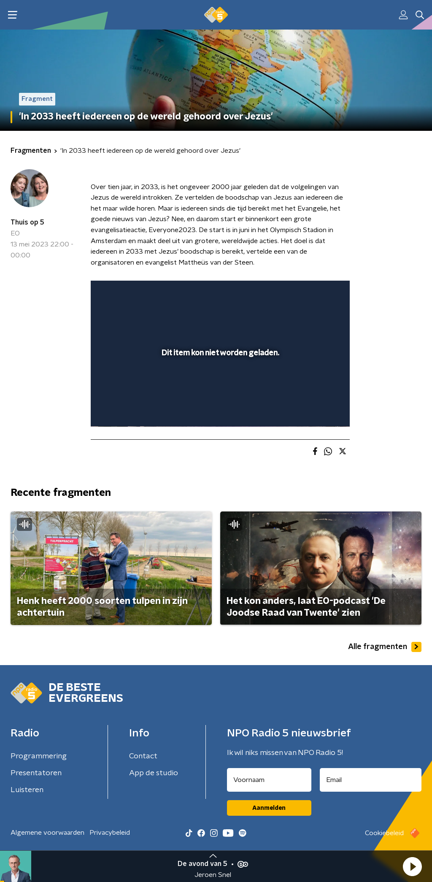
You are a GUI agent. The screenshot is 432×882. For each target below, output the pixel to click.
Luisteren (27, 790)
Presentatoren (36, 773)
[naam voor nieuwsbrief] (269, 780)
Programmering (39, 756)
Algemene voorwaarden (47, 832)
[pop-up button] (314, 408)
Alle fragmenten (384, 647)
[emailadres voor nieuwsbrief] (371, 780)
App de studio (153, 773)
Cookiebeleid (384, 833)
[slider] (219, 386)
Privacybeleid (109, 832)
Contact (143, 756)
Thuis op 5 (27, 222)
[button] (412, 866)
